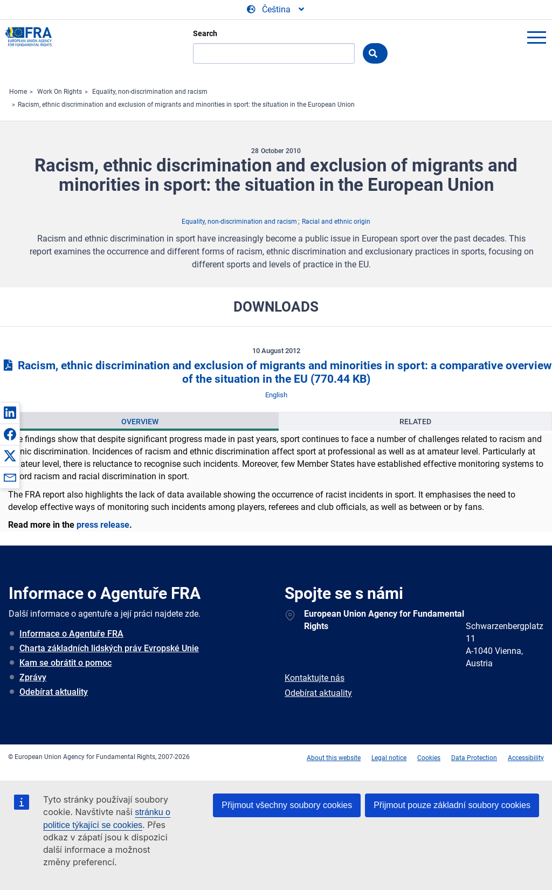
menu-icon (536, 37)
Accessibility (526, 758)
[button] (9, 412)
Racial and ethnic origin (336, 221)
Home (18, 91)
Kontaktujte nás (314, 678)
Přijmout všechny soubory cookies (287, 805)
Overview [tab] (139, 421)
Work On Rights (59, 91)
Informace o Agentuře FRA (71, 634)
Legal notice (388, 758)
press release (103, 525)
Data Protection (474, 758)
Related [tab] (415, 421)
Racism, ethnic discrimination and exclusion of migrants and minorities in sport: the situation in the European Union (186, 104)
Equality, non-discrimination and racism (150, 91)
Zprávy (32, 677)
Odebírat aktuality (53, 692)
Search (205, 33)
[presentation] (140, 421)
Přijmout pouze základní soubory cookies (452, 805)
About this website (334, 758)
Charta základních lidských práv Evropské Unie (109, 648)
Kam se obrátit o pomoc (65, 663)
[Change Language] (276, 9)
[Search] (274, 53)
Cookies (428, 758)
